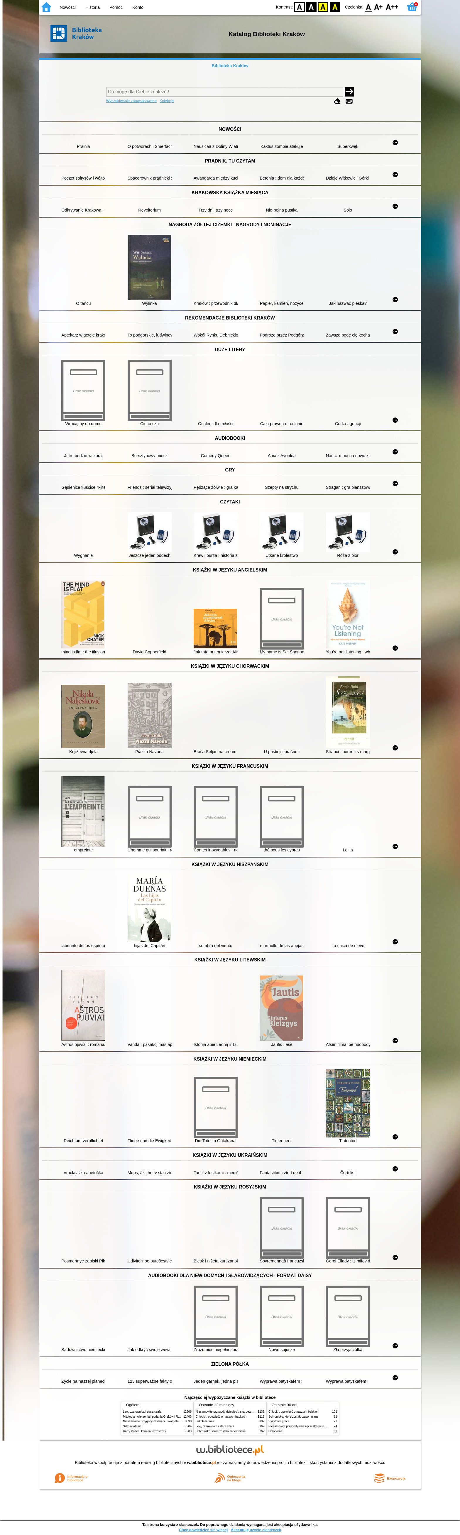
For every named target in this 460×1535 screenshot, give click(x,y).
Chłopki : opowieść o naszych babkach (221, 1416)
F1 (378, 6)
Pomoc (116, 7)
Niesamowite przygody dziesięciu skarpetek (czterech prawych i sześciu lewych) (175, 1421)
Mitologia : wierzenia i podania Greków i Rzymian (155, 1416)
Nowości (68, 7)
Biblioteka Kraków (230, 65)
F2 (392, 6)
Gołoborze (275, 1431)
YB (323, 6)
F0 (368, 6)
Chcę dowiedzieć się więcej (203, 1530)
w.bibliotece (201, 1462)
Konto (137, 7)
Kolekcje (167, 101)
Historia (92, 7)
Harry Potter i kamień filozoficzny (144, 1431)
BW (311, 6)
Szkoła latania (132, 1426)
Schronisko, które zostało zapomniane (221, 1431)
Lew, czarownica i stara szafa (142, 1411)
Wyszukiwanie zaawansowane (131, 101)
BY (335, 6)
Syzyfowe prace (278, 1421)
